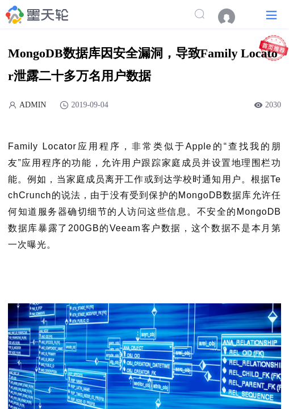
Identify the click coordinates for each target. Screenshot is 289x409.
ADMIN (32, 105)
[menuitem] (232, 17)
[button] (271, 14)
